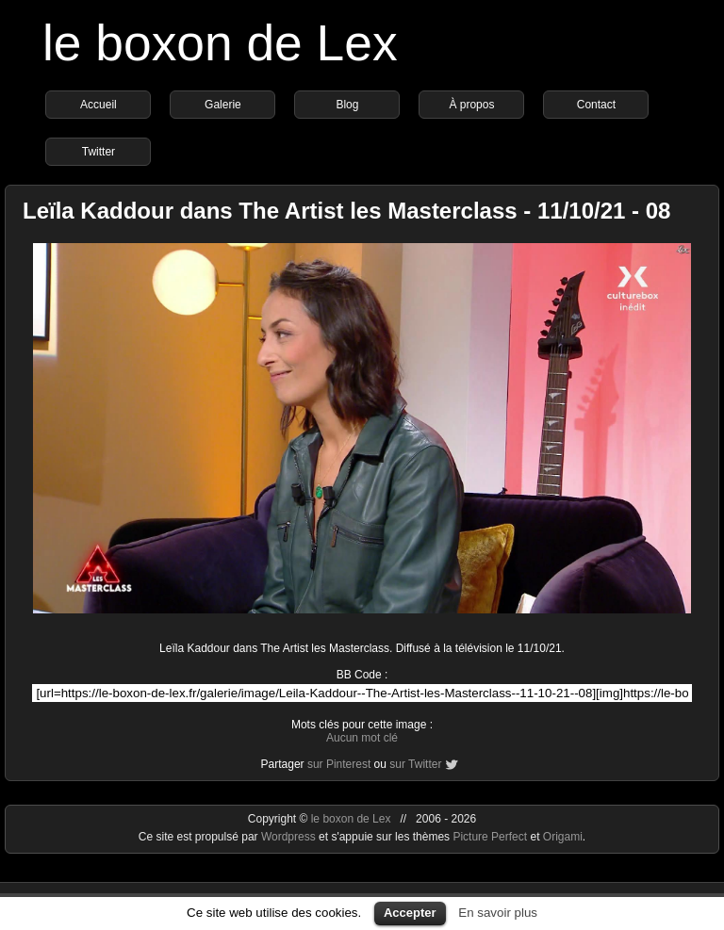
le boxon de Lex (220, 43)
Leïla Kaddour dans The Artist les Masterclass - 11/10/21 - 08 (346, 210)
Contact (596, 104)
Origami (563, 836)
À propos (471, 104)
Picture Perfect (489, 836)
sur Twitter (415, 764)
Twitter (98, 151)
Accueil (98, 104)
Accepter (410, 913)
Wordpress (290, 836)
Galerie (223, 104)
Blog (347, 104)
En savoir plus (497, 913)
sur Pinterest (338, 764)
